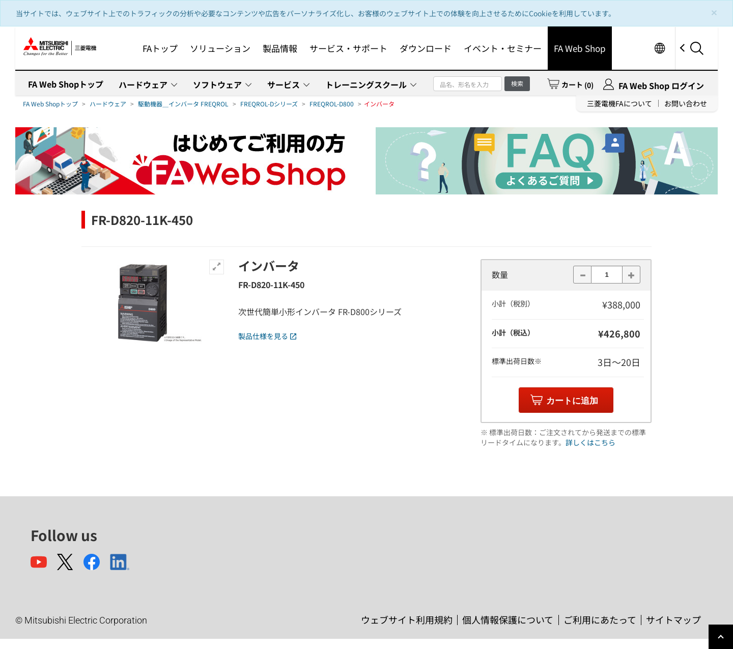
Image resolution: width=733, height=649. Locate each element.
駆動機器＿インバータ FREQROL (183, 103)
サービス (283, 84)
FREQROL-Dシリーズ (269, 103)
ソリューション (220, 48)
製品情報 (280, 48)
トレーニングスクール (366, 84)
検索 (517, 83)
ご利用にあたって (599, 619)
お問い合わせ (685, 103)
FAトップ (160, 48)
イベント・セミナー (503, 48)
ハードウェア (143, 84)
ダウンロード (426, 48)
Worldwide (659, 48)
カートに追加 (572, 401)
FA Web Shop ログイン (661, 85)
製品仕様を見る (267, 336)
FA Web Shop (580, 48)
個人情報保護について (507, 619)
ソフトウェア (217, 84)
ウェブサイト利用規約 (407, 619)
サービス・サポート (348, 48)
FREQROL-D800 (331, 103)
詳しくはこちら (590, 442)
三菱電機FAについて (619, 103)
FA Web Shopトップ (65, 84)
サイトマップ (673, 619)
